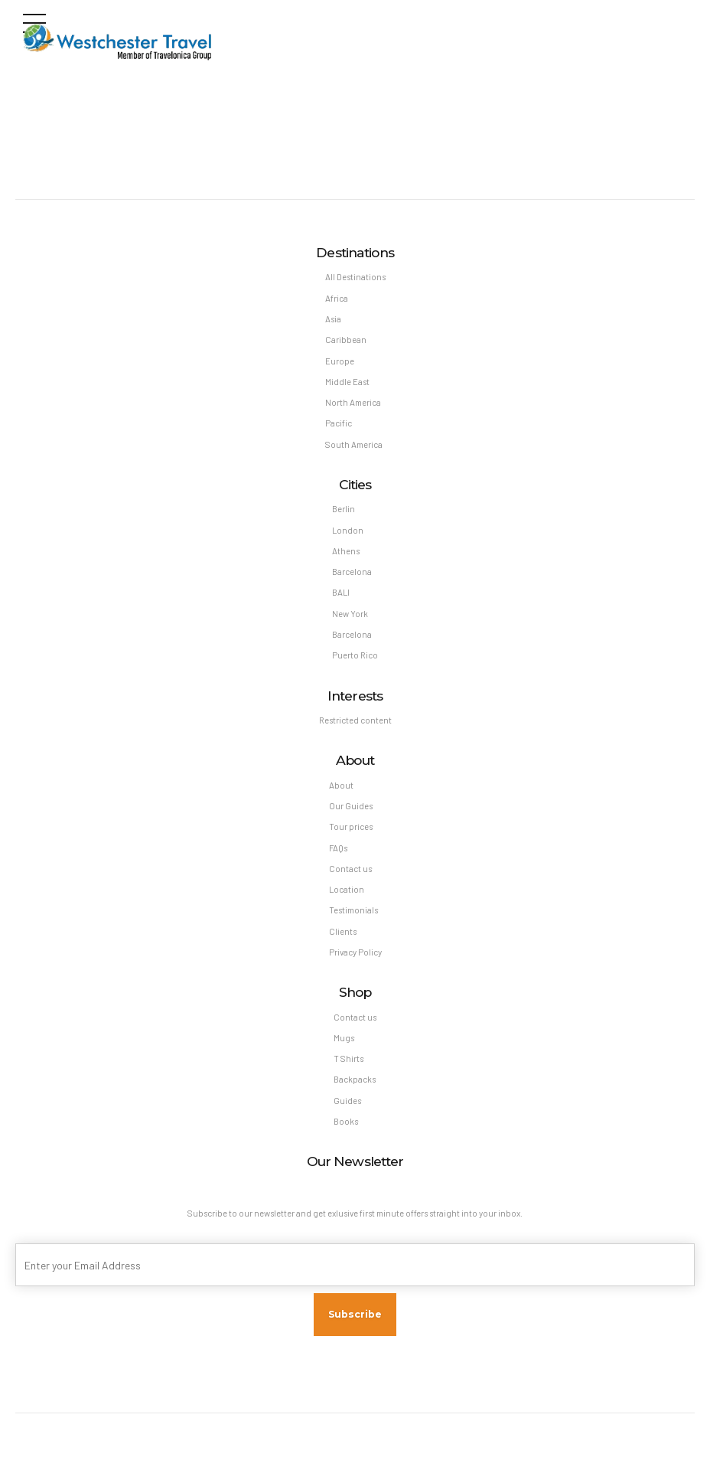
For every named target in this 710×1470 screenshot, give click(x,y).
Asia (333, 319)
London (347, 530)
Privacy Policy (355, 952)
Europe (339, 361)
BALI (341, 592)
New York (350, 614)
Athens (346, 551)
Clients (343, 931)
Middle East (347, 382)
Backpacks (355, 1079)
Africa (336, 298)
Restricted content (355, 720)
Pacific (338, 423)
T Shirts (348, 1058)
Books (346, 1121)
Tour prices (351, 826)
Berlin (343, 509)
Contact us (350, 869)
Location (346, 889)
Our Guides (351, 806)
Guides (347, 1101)
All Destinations (355, 277)
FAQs (338, 848)
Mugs (344, 1038)
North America (353, 402)
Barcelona (352, 572)
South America (354, 444)
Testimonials (353, 910)
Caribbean (345, 340)
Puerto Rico (355, 655)
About (341, 785)
